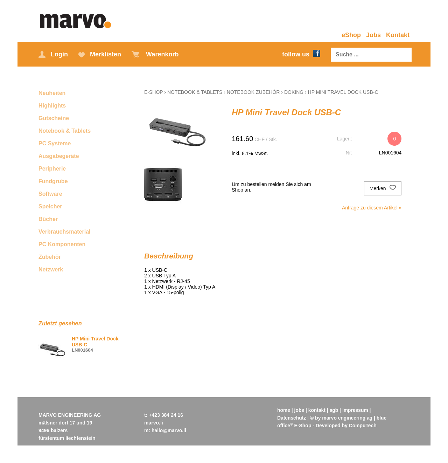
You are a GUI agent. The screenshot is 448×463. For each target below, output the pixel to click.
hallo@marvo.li (169, 430)
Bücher (48, 219)
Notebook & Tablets (64, 131)
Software (50, 194)
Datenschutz (291, 418)
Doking (293, 92)
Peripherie (52, 169)
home (283, 410)
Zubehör (49, 257)
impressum (356, 410)
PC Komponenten (61, 244)
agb (334, 410)
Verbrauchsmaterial (64, 232)
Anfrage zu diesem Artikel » (371, 207)
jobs (299, 410)
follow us (301, 54)
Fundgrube (53, 181)
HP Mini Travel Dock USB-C (343, 92)
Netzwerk (50, 269)
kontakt (317, 410)
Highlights (52, 106)
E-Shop (153, 92)
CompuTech (363, 425)
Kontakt (398, 35)
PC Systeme (54, 143)
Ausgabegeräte (58, 156)
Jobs (373, 35)
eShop (351, 35)
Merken (383, 188)
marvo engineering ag (347, 418)
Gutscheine (53, 118)
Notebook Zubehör (253, 92)
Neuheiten (51, 93)
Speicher (50, 206)
